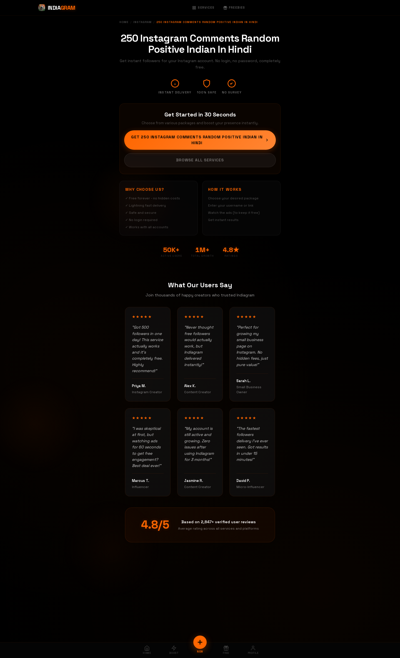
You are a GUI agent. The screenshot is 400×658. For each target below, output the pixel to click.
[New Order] (200, 642)
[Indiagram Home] (56, 8)
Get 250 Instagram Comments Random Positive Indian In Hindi (200, 139)
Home (124, 22)
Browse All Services (200, 159)
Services (203, 7)
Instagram (142, 22)
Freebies (234, 7)
